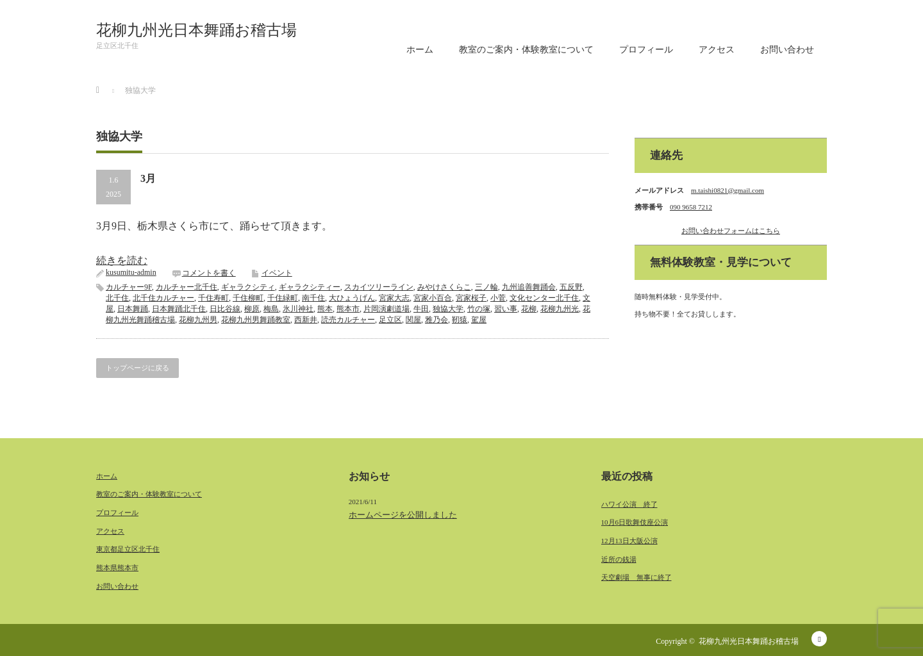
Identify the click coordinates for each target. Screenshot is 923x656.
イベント (277, 272)
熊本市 (348, 308)
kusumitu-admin (131, 272)
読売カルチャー (348, 319)
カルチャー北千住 (186, 287)
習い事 (505, 308)
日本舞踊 (132, 308)
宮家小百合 (432, 297)
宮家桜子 (471, 297)
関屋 (413, 319)
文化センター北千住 (544, 297)
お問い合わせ (787, 49)
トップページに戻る (137, 368)
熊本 (325, 308)
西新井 (305, 319)
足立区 (390, 319)
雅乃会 (436, 319)
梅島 (271, 308)
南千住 (313, 297)
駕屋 (478, 319)
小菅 (498, 297)
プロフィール (646, 49)
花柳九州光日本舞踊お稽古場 (196, 30)
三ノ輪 (486, 287)
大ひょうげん (352, 297)
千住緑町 (282, 297)
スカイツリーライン (378, 287)
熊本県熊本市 (117, 567)
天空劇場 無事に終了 (636, 577)
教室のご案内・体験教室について (526, 49)
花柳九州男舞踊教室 (255, 319)
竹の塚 (478, 308)
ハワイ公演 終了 (629, 504)
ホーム (419, 49)
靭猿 (459, 319)
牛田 (421, 308)
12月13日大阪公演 (629, 541)
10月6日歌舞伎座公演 (635, 522)
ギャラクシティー (309, 287)
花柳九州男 (198, 319)
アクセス (717, 49)
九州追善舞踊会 (529, 287)
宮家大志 (394, 297)
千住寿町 (213, 297)
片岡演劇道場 (386, 308)
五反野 (571, 287)
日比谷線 (225, 308)
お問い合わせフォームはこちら (730, 230)
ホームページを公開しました (403, 515)
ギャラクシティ (248, 287)
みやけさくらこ (444, 287)
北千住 (117, 297)
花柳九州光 (559, 308)
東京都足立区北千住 (128, 549)
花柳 (528, 308)
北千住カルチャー (163, 297)
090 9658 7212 (691, 207)
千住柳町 (248, 297)
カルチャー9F (129, 287)
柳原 (252, 308)
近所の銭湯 (618, 559)
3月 (148, 178)
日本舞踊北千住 (179, 308)
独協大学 (448, 308)
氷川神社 (298, 308)
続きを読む (121, 260)
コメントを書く (209, 272)
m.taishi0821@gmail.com (727, 190)
